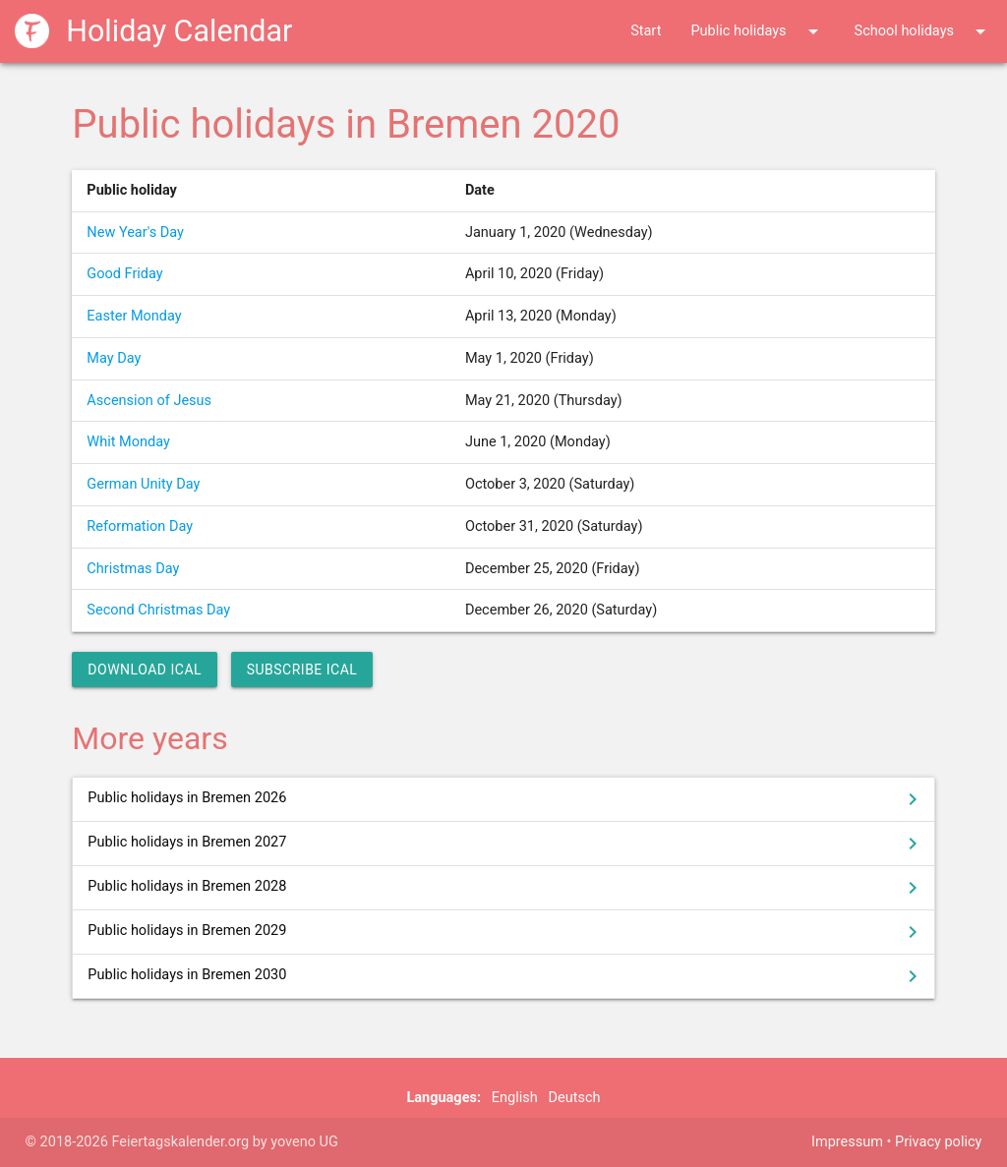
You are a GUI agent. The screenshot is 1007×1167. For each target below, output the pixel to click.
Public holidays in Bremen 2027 (505, 843)
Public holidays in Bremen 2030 (505, 976)
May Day (114, 358)
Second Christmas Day (158, 610)
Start (645, 31)
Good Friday (124, 273)
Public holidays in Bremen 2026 (505, 799)
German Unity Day (143, 484)
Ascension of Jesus (149, 400)
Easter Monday (134, 316)
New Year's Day (135, 232)
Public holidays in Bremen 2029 (505, 932)
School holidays (923, 31)
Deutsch (575, 1097)
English (515, 1097)
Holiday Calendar (154, 31)
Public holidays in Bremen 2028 (505, 888)
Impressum (847, 1142)
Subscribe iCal (302, 669)
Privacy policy (938, 1142)
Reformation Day (140, 526)
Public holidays (757, 31)
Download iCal (145, 669)
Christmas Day (133, 568)
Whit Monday (128, 442)
